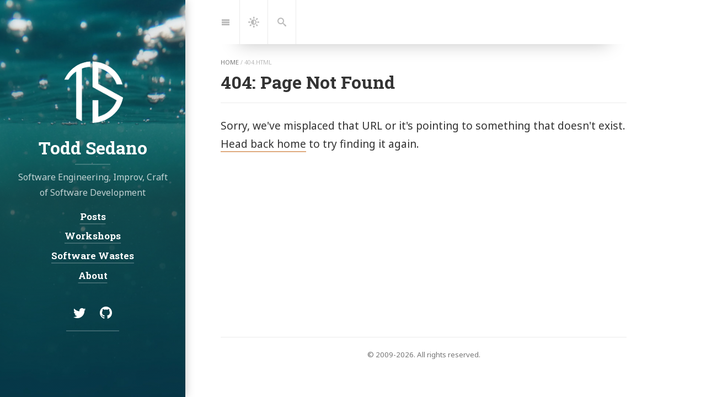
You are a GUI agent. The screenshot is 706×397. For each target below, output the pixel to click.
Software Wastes (92, 255)
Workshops (93, 235)
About (93, 275)
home (230, 62)
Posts (93, 216)
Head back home (263, 143)
